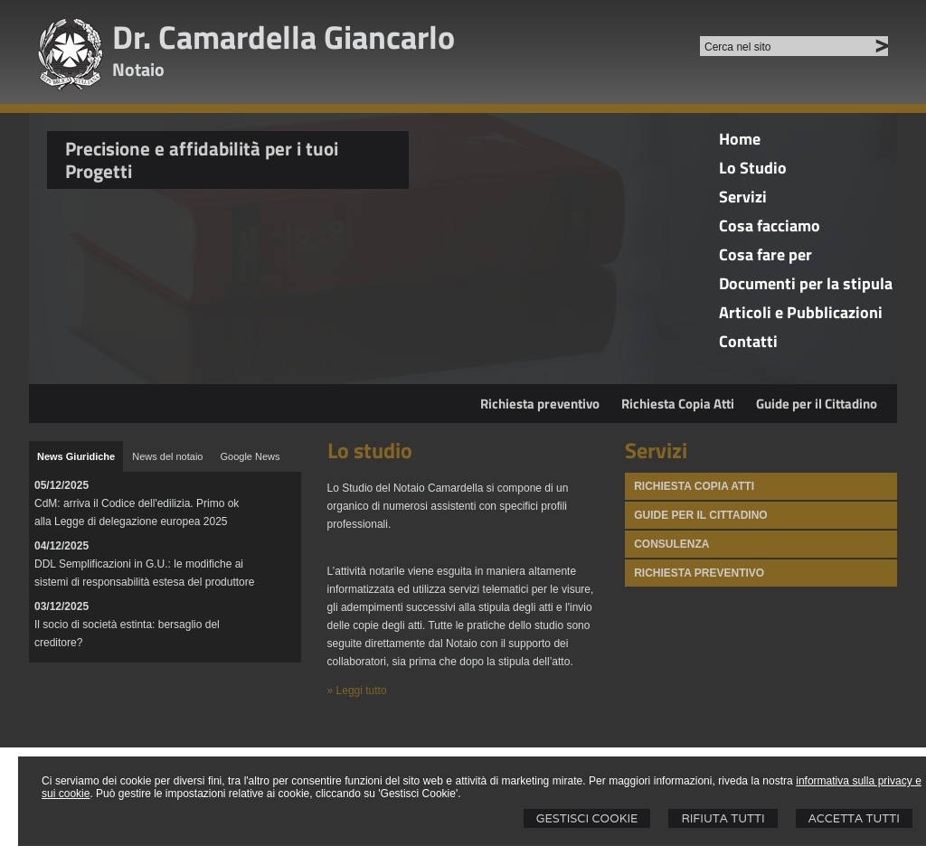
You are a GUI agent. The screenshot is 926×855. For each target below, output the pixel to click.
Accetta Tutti (854, 818)
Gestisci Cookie (587, 818)
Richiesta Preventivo (699, 573)
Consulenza (671, 544)
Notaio (138, 69)
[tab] (76, 456)
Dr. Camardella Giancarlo (283, 36)
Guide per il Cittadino (816, 403)
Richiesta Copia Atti (677, 403)
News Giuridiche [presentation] (76, 456)
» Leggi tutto (357, 690)
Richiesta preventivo (540, 403)
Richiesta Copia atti (694, 486)
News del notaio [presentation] (167, 456)
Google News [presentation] (249, 456)
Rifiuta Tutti (722, 818)
